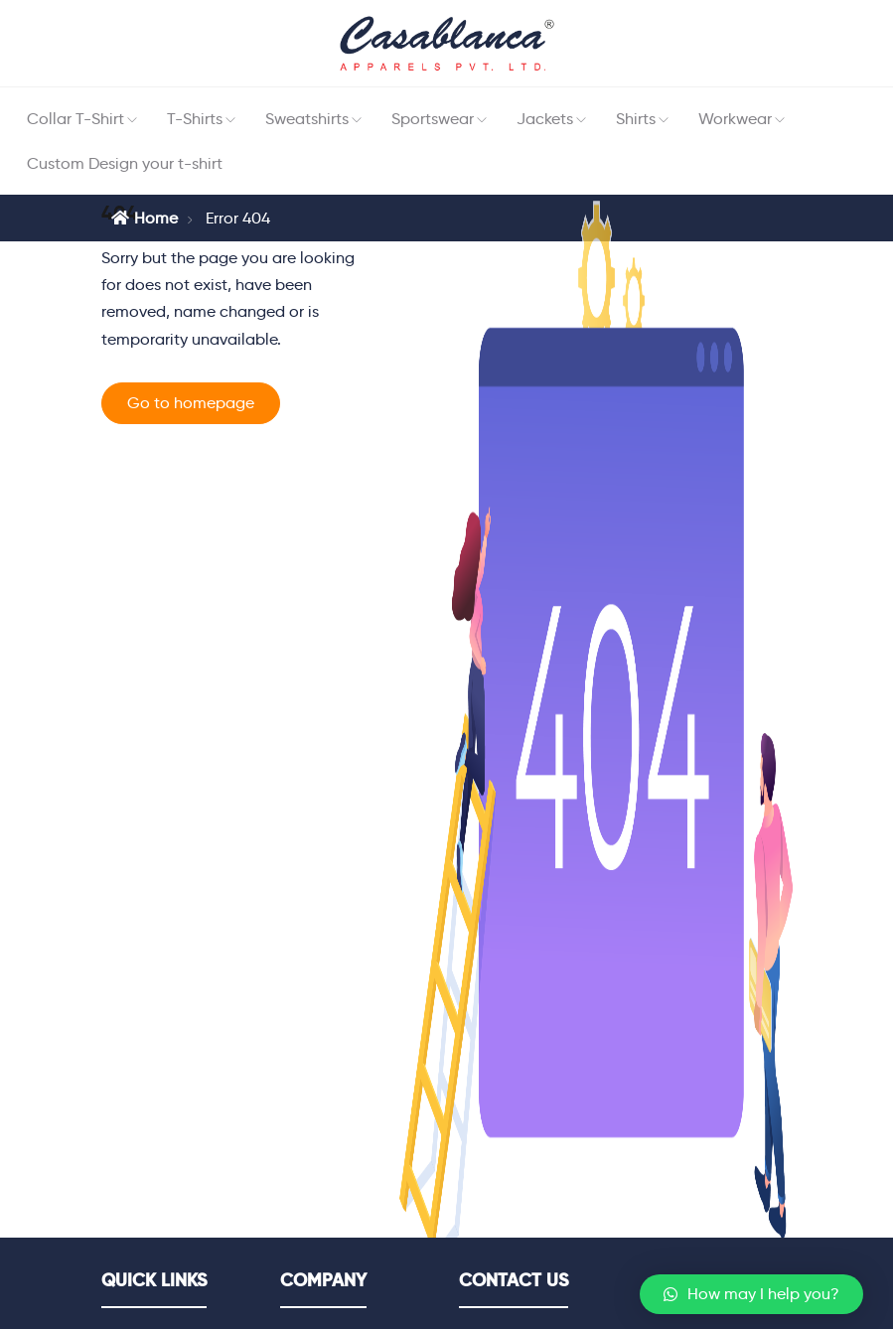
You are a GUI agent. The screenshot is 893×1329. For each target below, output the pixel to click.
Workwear (735, 118)
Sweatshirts (307, 118)
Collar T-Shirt (75, 118)
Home (144, 218)
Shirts (636, 118)
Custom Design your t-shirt (125, 163)
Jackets (545, 118)
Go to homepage (190, 402)
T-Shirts (195, 118)
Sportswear (432, 118)
